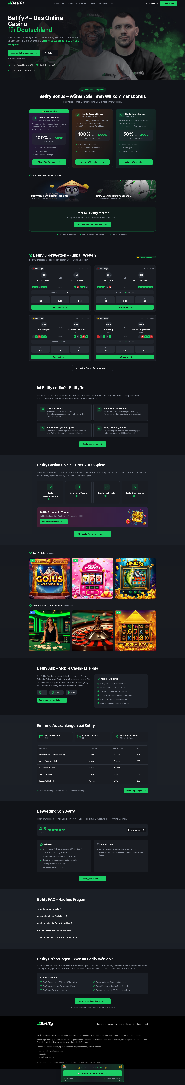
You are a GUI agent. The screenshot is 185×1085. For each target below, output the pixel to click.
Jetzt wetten (60, 311)
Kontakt (100, 1062)
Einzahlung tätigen (136, 791)
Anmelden (152, 3)
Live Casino (103, 3)
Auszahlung (119, 1024)
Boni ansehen (136, 833)
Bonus (70, 3)
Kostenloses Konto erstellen (92, 224)
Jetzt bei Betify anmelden (24, 53)
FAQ (112, 3)
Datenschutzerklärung (87, 1062)
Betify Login (50, 53)
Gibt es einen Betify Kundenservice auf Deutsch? (92, 941)
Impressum (73, 1062)
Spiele (92, 3)
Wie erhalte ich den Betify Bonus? (92, 920)
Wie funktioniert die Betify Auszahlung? (92, 927)
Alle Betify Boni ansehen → (17, 59)
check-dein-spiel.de (47, 1057)
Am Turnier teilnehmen (54, 522)
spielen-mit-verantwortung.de (51, 1051)
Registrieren (169, 3)
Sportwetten (81, 3)
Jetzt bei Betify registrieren (93, 1005)
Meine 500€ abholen (49, 162)
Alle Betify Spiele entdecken (92, 534)
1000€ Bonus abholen (92, 1073)
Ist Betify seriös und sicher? (92, 912)
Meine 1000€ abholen (92, 162)
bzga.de (42, 1054)
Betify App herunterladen (52, 704)
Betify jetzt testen (92, 444)
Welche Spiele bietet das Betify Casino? (92, 934)
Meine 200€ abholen (136, 162)
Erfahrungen (59, 3)
